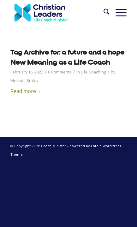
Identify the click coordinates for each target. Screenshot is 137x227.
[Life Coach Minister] (57, 12)
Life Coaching (93, 72)
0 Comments (60, 72)
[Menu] (118, 12)
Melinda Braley (24, 80)
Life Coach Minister (50, 145)
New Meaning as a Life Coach (60, 62)
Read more (25, 91)
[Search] (103, 12)
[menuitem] (103, 12)
